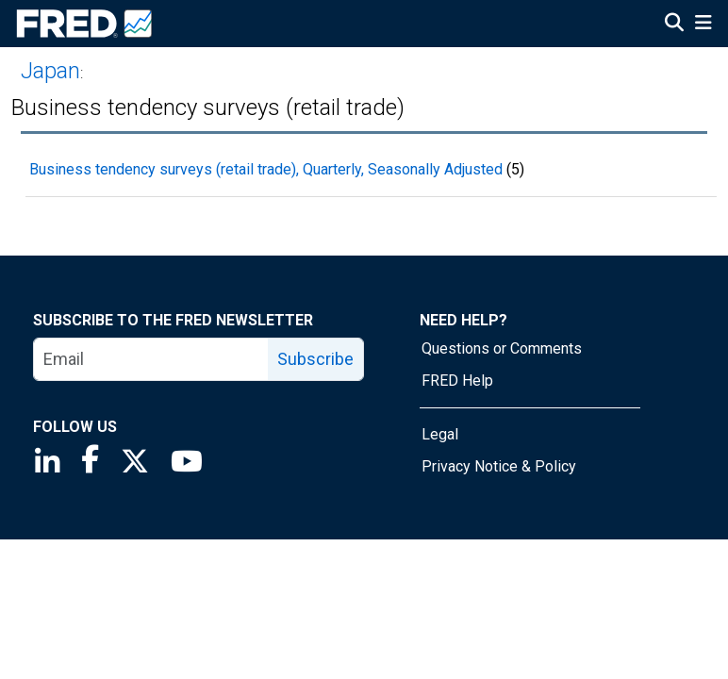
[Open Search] (674, 24)
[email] (151, 359)
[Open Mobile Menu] (703, 24)
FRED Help (457, 380)
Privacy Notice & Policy (499, 466)
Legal (440, 434)
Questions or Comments (502, 348)
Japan (50, 71)
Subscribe (315, 359)
